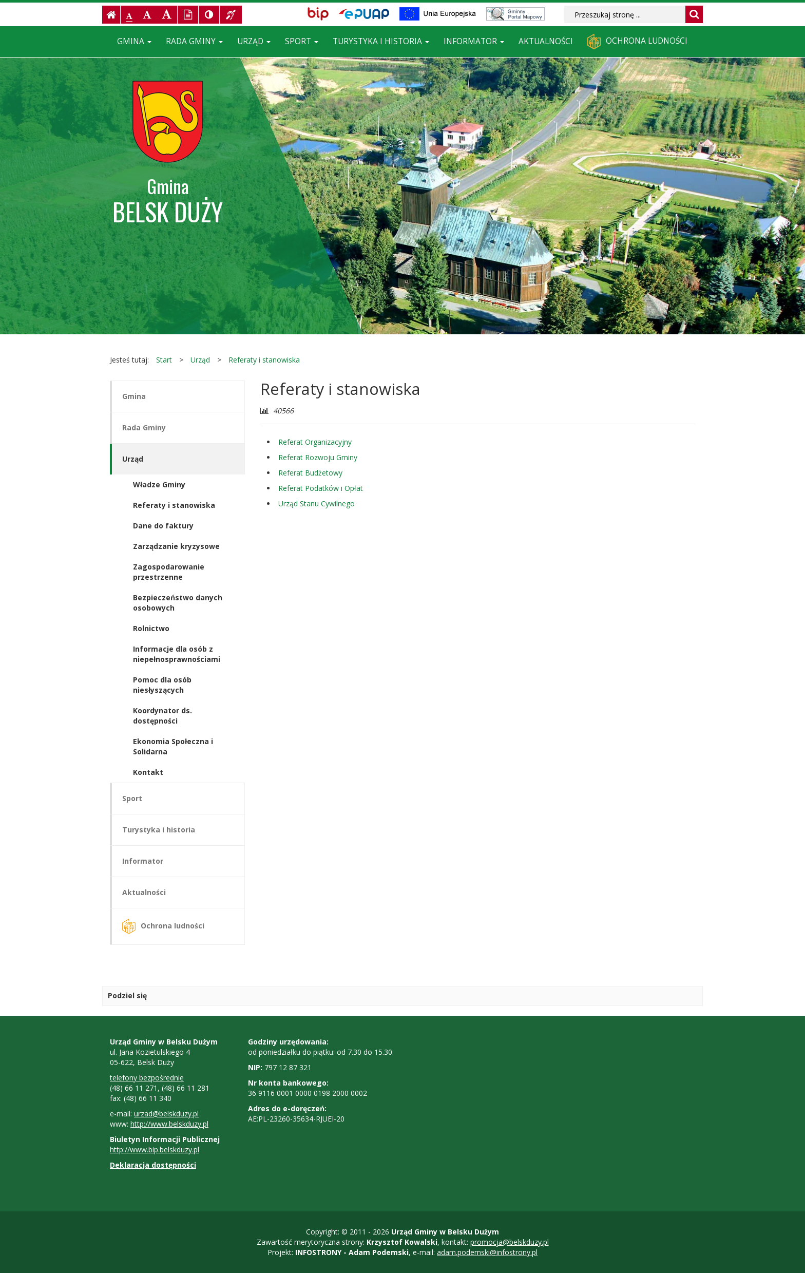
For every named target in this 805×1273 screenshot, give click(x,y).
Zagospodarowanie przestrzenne (168, 572)
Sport (301, 41)
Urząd (254, 41)
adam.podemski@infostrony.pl (487, 1252)
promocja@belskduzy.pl (509, 1242)
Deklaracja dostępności (153, 1165)
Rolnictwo (151, 628)
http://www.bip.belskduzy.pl (154, 1149)
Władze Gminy (159, 484)
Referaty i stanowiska (264, 360)
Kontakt (148, 772)
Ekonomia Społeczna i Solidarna (173, 746)
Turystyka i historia (381, 41)
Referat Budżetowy (310, 473)
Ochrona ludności (637, 41)
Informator (474, 41)
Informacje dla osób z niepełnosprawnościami (176, 654)
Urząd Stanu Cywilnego (316, 503)
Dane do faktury (163, 525)
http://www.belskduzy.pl (169, 1124)
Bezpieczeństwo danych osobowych (177, 603)
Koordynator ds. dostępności (162, 716)
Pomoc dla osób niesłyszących (162, 685)
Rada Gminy (194, 41)
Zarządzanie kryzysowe (176, 546)
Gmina (134, 41)
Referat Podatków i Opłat (320, 488)
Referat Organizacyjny (315, 442)
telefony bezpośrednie (147, 1077)
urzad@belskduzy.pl (166, 1113)
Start (164, 360)
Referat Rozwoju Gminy (317, 457)
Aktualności (546, 41)
